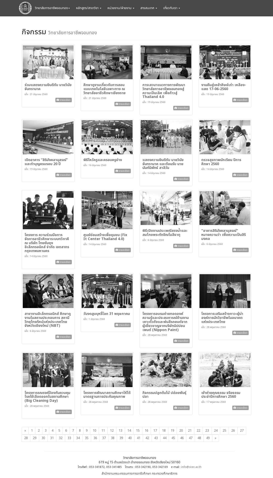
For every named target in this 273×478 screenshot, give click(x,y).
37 (104, 438)
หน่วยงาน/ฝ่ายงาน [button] (120, 8)
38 (112, 438)
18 (164, 430)
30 (43, 438)
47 (190, 438)
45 (173, 438)
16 (146, 430)
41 (138, 438)
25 (224, 430)
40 (130, 438)
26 (233, 430)
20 (181, 430)
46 (182, 438)
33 (69, 438)
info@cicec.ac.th (191, 467)
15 (138, 430)
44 (164, 438)
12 (112, 430)
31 (52, 438)
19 (172, 430)
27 (242, 430)
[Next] (215, 438)
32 (60, 438)
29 (34, 438)
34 (78, 438)
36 (95, 438)
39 (121, 438)
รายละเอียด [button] (64, 100)
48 (199, 438)
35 (86, 438)
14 (129, 430)
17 (155, 430)
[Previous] (25, 430)
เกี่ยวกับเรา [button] (171, 8)
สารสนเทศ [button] (148, 8)
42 (147, 438)
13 (120, 430)
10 (94, 430)
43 (156, 438)
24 (216, 430)
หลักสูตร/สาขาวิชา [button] (88, 8)
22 (198, 430)
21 (190, 430)
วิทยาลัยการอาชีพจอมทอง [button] (52, 8)
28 (26, 438)
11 (103, 430)
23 (207, 430)
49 (208, 438)
